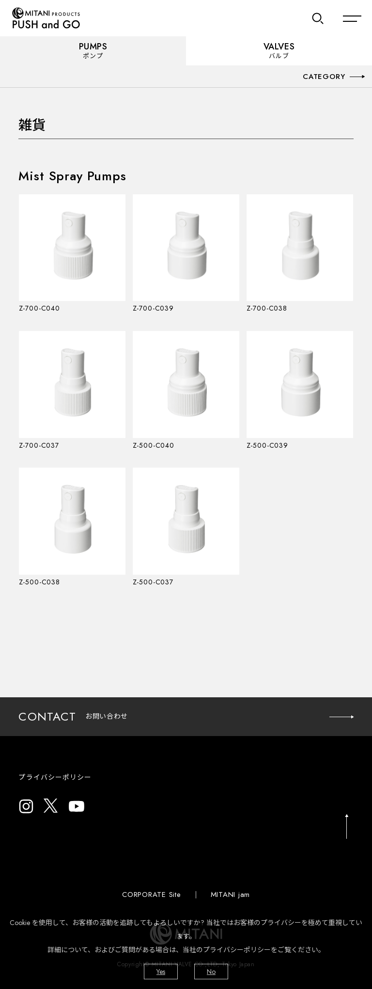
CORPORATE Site (151, 894)
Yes (160, 971)
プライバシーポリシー (55, 777)
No (211, 971)
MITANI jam (230, 894)
